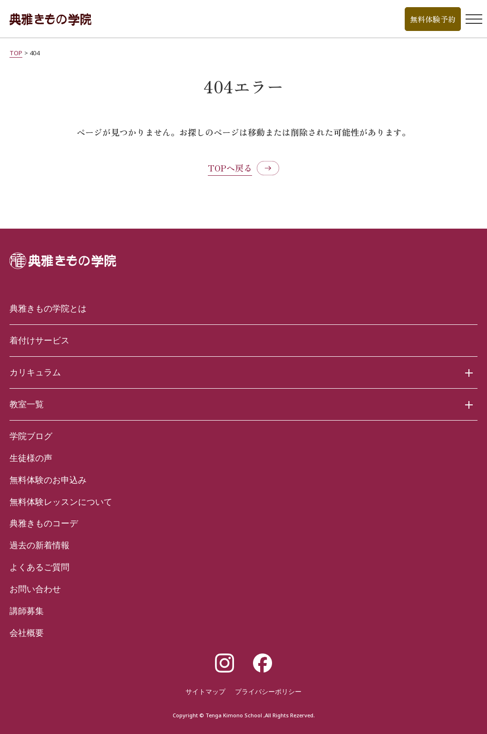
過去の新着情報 (39, 545)
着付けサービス (39, 340)
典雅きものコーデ (44, 523)
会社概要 (27, 632)
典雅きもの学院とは (48, 308)
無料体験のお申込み (48, 479)
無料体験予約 (433, 19)
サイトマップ (205, 691)
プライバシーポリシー (268, 691)
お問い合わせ (35, 588)
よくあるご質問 (39, 567)
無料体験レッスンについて (61, 501)
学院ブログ (31, 436)
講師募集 (27, 610)
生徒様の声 (31, 457)
